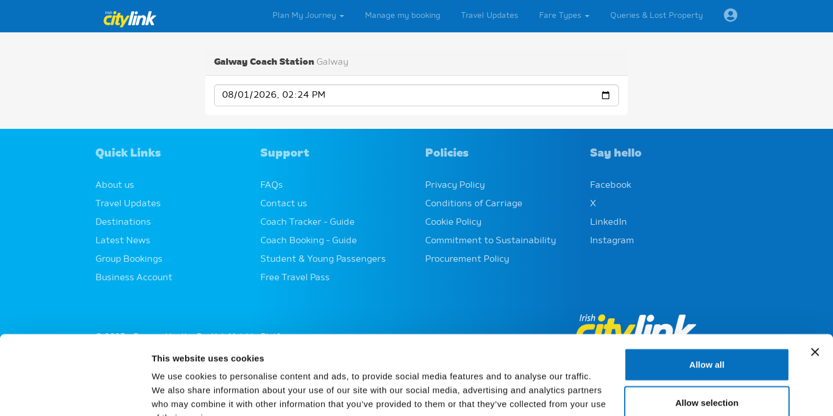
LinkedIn (608, 222)
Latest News (122, 241)
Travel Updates (489, 16)
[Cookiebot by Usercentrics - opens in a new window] (75, 393)
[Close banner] (815, 281)
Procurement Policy (467, 259)
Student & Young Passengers (323, 259)
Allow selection (706, 331)
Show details (607, 393)
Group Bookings (129, 259)
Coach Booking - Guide (308, 241)
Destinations (123, 222)
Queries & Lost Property (656, 16)
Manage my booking (402, 16)
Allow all (707, 293)
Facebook (610, 185)
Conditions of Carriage (473, 204)
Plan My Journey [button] (308, 16)
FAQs (271, 185)
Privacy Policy (455, 185)
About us (114, 185)
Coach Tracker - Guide (307, 222)
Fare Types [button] (564, 16)
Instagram (612, 241)
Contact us (283, 204)
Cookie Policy (453, 222)
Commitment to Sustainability (490, 241)
